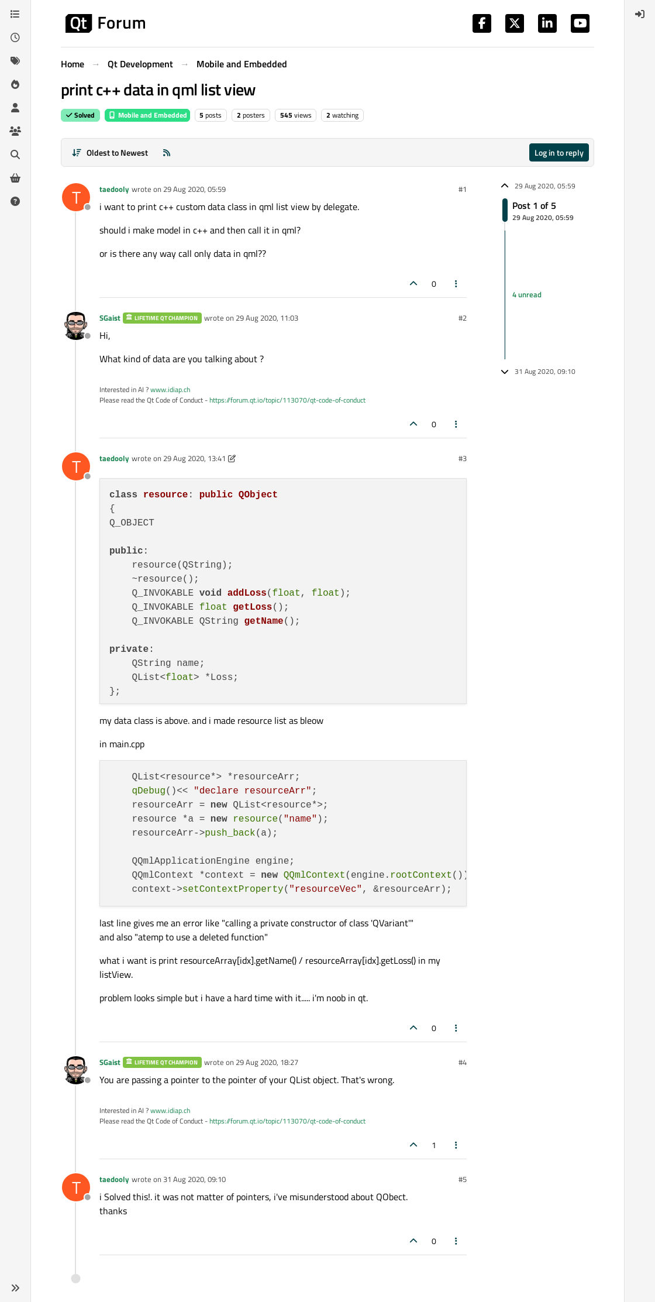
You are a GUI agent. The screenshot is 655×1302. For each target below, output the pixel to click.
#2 (462, 318)
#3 (462, 458)
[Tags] (15, 60)
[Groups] (15, 131)
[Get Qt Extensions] (15, 178)
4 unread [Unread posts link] (527, 295)
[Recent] (15, 37)
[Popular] (15, 84)
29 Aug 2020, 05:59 (194, 189)
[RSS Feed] (166, 152)
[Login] (639, 14)
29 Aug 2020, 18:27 (267, 1062)
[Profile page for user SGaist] (76, 326)
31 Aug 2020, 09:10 (194, 1179)
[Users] (15, 107)
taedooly (114, 189)
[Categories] (15, 14)
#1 (462, 189)
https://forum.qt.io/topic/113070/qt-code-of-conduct (287, 400)
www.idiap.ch (170, 389)
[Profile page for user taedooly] (76, 197)
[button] (15, 1288)
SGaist (109, 318)
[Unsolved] (15, 201)
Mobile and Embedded (147, 115)
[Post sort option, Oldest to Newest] (109, 152)
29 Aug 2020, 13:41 (194, 458)
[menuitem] (639, 14)
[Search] (15, 154)
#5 (462, 1179)
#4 (462, 1062)
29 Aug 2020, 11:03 (267, 318)
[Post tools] (456, 283)
